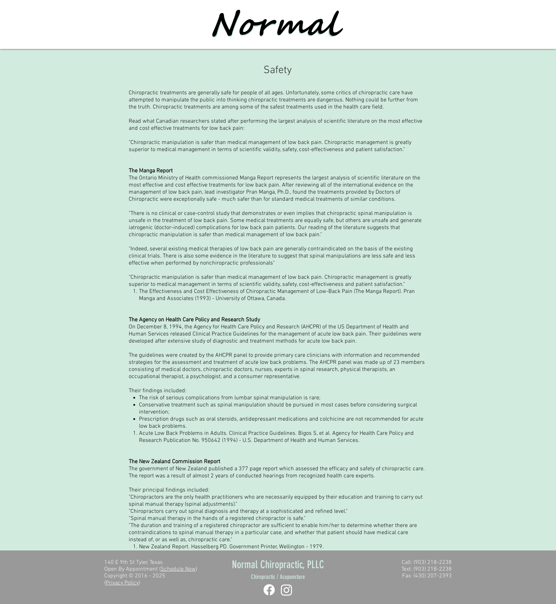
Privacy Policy (122, 583)
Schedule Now (178, 569)
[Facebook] (269, 589)
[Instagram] (286, 589)
